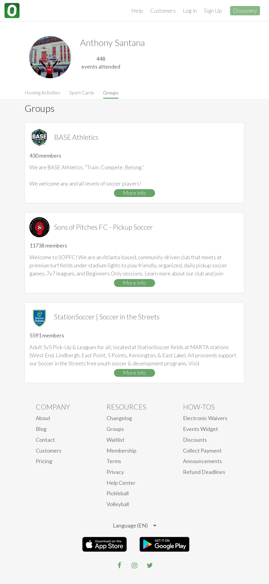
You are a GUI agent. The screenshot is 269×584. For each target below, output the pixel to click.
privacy (115, 472)
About (43, 418)
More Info (134, 192)
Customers (163, 10)
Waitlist (115, 439)
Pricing (44, 461)
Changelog (119, 418)
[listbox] (134, 526)
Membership (121, 450)
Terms (113, 461)
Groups (110, 92)
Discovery (245, 10)
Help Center (121, 482)
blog (41, 429)
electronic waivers (205, 418)
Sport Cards (81, 92)
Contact (45, 439)
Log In (190, 10)
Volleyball (117, 504)
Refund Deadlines (204, 472)
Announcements (202, 461)
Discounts (195, 439)
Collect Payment (202, 450)
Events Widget (200, 429)
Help (137, 10)
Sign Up (213, 10)
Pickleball (117, 493)
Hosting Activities (42, 92)
